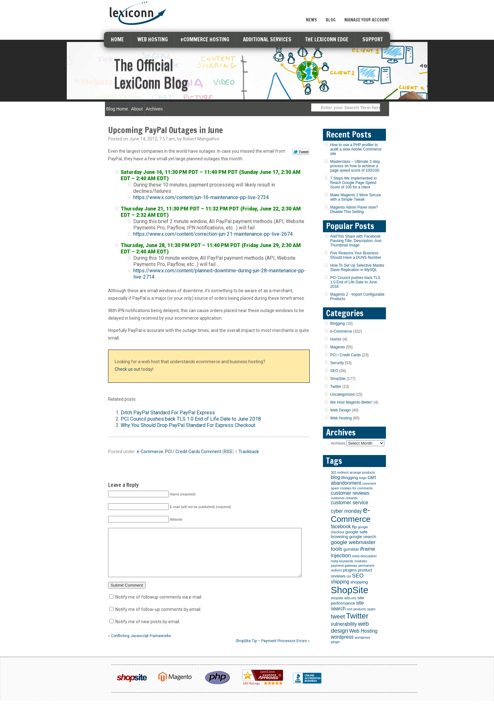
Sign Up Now (367, 7)
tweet (338, 616)
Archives (154, 108)
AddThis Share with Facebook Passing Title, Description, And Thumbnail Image (355, 240)
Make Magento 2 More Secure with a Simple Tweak (355, 197)
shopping (359, 582)
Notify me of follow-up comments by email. (158, 618)
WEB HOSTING (152, 39)
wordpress (342, 637)
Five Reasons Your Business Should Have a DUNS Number (355, 255)
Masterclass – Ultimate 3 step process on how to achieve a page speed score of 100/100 (355, 166)
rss (349, 576)
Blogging (337, 323)
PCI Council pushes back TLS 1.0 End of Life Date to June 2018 (191, 419)
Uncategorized (342, 394)
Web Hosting (341, 418)
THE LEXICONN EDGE (326, 39)
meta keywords (342, 561)
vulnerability (344, 624)
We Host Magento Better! (351, 402)
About (137, 108)
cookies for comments (356, 488)
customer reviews (350, 493)
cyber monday (346, 511)
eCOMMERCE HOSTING (205, 39)
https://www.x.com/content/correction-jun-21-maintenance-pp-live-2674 (213, 234)
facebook (341, 526)
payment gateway (344, 565)
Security (337, 363)
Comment (211, 451)
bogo (363, 478)
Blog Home (117, 108)
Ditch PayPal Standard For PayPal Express (168, 413)
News (311, 20)
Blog (331, 20)
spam (371, 609)
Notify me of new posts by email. (147, 631)
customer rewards (344, 498)
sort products (356, 609)
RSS (228, 451)
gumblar (351, 549)
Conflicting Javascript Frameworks (141, 645)
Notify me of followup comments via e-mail (158, 606)
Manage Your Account (366, 20)
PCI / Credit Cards (182, 451)
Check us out (127, 369)
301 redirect (339, 472)
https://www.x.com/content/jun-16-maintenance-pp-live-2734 (201, 197)
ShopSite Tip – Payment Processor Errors (271, 650)
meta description (364, 556)
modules (360, 561)
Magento (337, 347)
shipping (340, 581)
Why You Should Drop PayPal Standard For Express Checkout (188, 425)
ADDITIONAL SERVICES (267, 39)
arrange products (362, 472)
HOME (117, 39)
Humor (336, 339)
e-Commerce (150, 451)
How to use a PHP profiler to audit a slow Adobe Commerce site (356, 149)
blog (335, 477)
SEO (334, 371)
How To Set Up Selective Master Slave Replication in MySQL (357, 267)
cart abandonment (353, 480)
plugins (350, 570)
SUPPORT (372, 39)
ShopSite (338, 378)
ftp (354, 526)
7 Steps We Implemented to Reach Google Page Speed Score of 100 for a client (353, 182)
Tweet (301, 152)
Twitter (335, 386)
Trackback (248, 451)
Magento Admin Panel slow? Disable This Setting (354, 209)
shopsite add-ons (343, 598)
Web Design (340, 410)
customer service (349, 502)
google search (362, 536)
